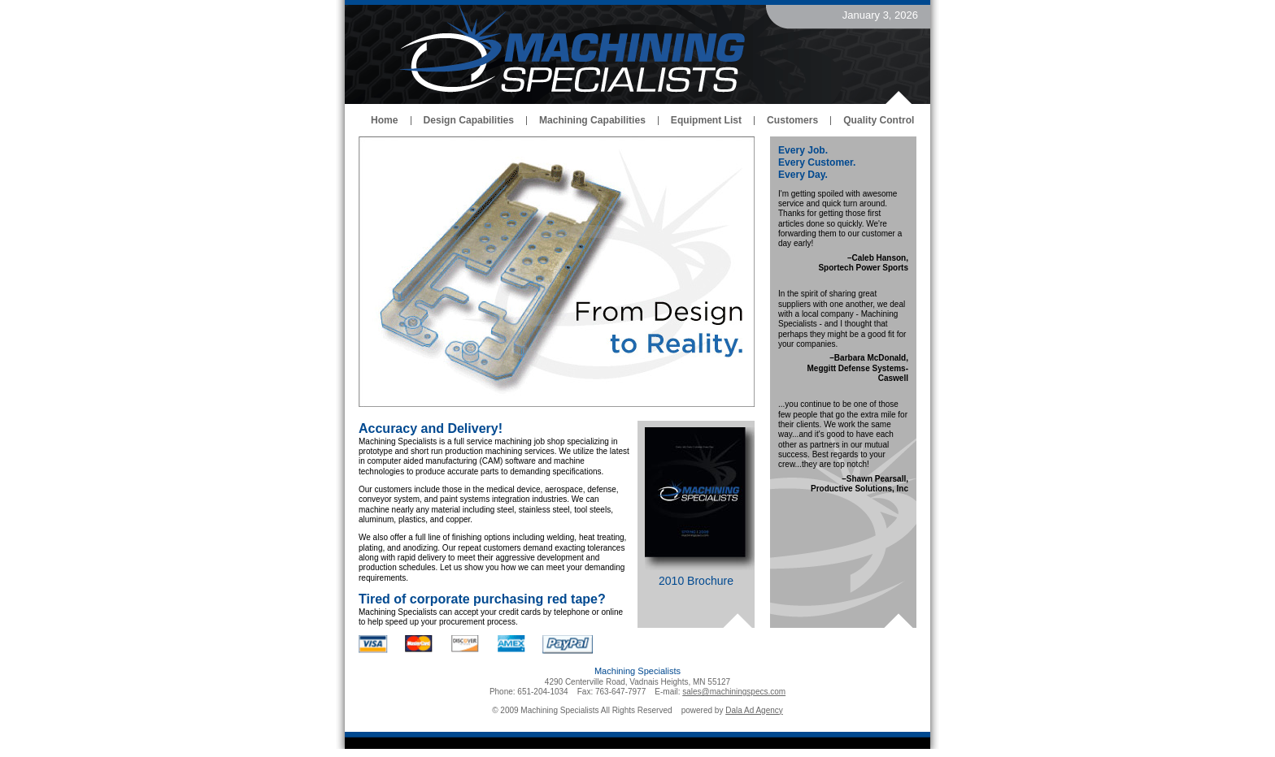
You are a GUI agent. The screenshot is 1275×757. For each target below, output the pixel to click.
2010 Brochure (696, 580)
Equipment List (706, 120)
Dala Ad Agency (754, 710)
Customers (792, 120)
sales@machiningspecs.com (733, 691)
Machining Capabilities (592, 120)
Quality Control (878, 120)
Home (384, 120)
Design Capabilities (469, 120)
